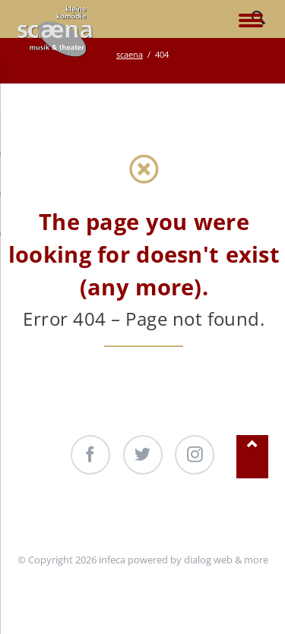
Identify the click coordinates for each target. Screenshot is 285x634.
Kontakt (230, 517)
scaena (129, 54)
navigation (251, 21)
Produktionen (159, 517)
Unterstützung (72, 517)
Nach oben (252, 456)
